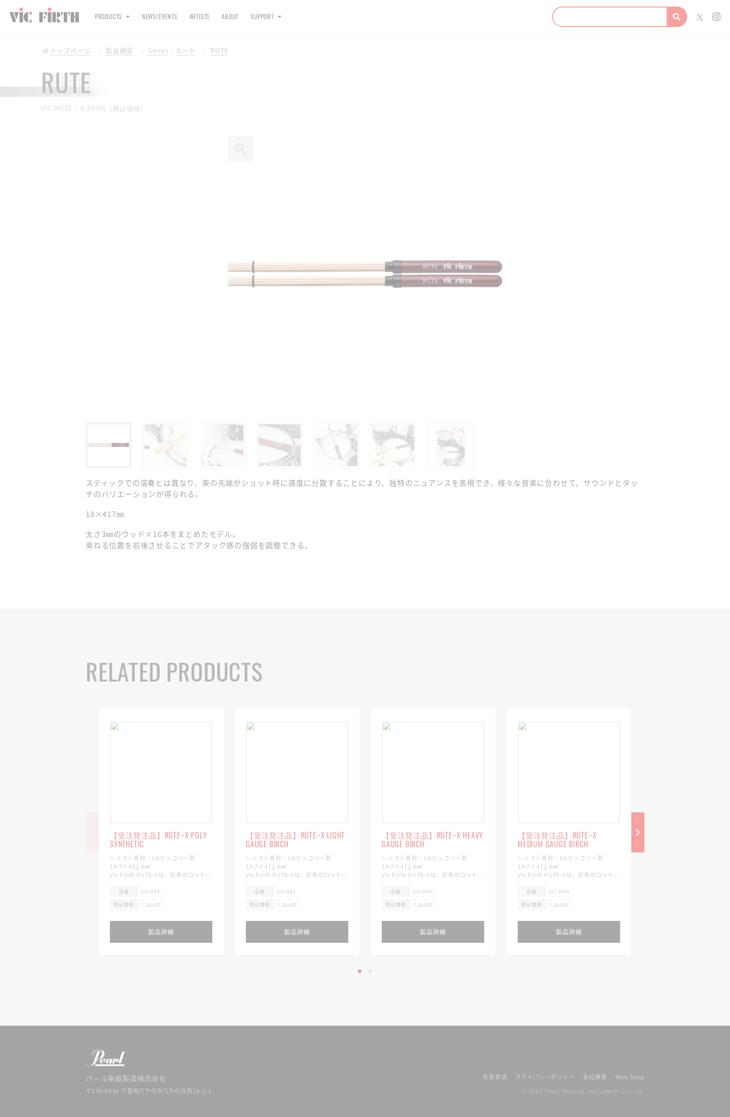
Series (152, 50)
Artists (221, 16)
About (258, 16)
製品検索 (114, 50)
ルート (178, 50)
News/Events (172, 16)
